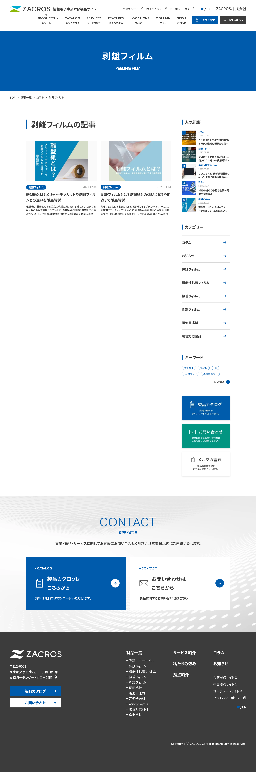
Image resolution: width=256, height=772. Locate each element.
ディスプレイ (190, 374)
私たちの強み (184, 663)
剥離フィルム (191, 309)
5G (215, 368)
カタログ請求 (207, 20)
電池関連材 (190, 322)
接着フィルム (191, 296)
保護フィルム (191, 269)
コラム (186, 242)
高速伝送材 (137, 698)
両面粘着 (135, 687)
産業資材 (135, 714)
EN (208, 8)
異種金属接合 (210, 374)
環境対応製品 (191, 336)
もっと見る (218, 382)
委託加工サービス (141, 660)
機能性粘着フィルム (195, 282)
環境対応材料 (138, 709)
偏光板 (203, 368)
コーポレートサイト (180, 9)
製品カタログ (35, 691)
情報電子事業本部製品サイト (53, 9)
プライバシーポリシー (228, 697)
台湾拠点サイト (131, 9)
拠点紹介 (181, 674)
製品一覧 (134, 652)
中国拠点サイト (154, 9)
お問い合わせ (236, 20)
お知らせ (188, 255)
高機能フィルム (139, 703)
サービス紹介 (184, 652)
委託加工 (189, 368)
